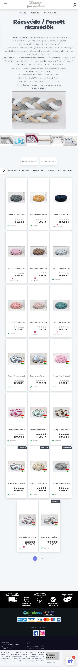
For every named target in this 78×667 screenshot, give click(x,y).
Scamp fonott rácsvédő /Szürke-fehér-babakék (17, 483)
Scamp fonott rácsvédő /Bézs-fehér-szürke (50, 537)
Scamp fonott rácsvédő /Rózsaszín (62, 376)
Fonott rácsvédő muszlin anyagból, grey (17, 215)
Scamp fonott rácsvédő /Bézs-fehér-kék (39, 376)
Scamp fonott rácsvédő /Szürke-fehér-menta (39, 430)
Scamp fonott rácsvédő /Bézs (39, 483)
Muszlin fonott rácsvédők (48, 161)
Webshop (6, 5)
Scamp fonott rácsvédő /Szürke (62, 483)
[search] (75, 5)
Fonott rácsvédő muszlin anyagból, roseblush (17, 268)
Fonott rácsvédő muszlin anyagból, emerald (62, 322)
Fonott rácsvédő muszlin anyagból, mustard (39, 215)
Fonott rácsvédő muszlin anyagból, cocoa (39, 322)
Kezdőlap (22, 13)
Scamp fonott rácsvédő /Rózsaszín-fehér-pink (17, 430)
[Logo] (35, 4)
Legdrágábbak (37, 170)
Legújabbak (50, 170)
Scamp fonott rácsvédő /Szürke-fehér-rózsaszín (28, 537)
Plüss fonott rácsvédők (29, 161)
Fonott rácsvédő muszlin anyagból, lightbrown (39, 268)
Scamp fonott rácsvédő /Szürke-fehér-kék (17, 376)
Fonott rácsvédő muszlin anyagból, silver (62, 268)
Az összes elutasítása (51, 656)
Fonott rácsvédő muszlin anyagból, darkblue (62, 215)
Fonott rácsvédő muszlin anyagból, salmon (17, 322)
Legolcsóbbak (23, 170)
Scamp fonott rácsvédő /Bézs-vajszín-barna (62, 430)
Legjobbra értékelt (64, 170)
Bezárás (51, 662)
